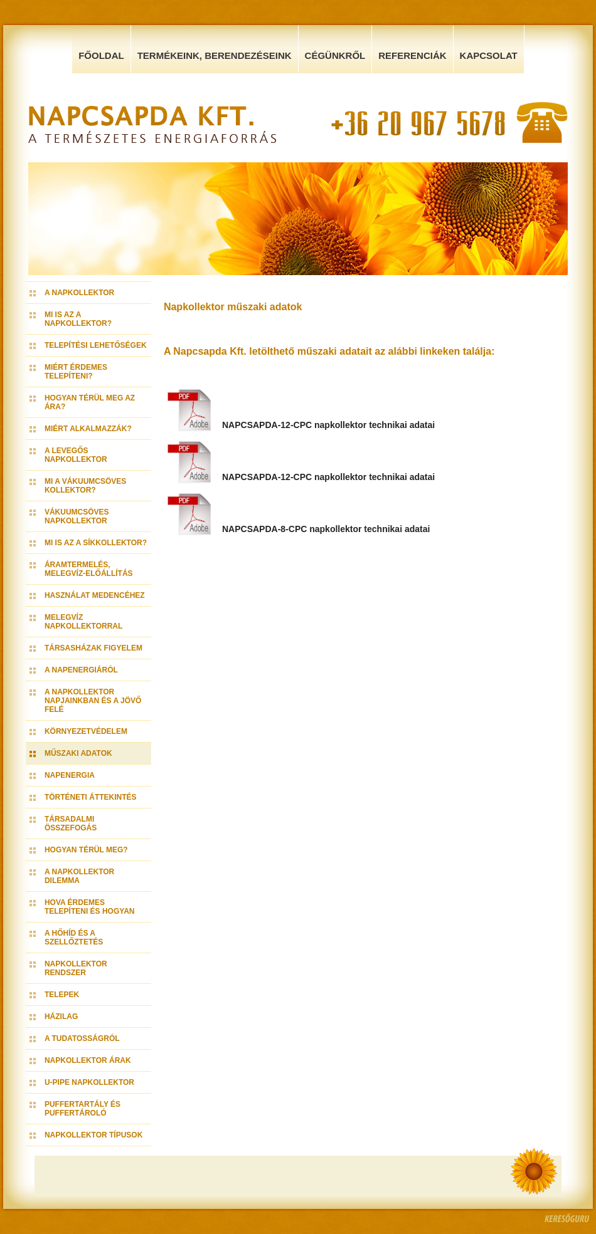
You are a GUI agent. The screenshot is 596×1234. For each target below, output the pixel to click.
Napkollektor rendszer (76, 968)
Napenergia (70, 775)
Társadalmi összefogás (71, 823)
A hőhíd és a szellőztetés (74, 937)
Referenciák (412, 55)
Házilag (61, 1016)
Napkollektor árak (88, 1060)
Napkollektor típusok (93, 1135)
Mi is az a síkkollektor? (96, 542)
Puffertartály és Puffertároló (82, 1108)
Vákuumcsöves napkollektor (77, 516)
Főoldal (101, 55)
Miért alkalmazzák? (88, 428)
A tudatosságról (82, 1038)
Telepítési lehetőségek (96, 345)
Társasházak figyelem (93, 648)
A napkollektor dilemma (79, 876)
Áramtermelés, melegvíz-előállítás (89, 569)
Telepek (62, 994)
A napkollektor (79, 292)
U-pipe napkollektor (89, 1082)
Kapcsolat (489, 55)
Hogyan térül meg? (86, 849)
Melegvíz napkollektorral (83, 621)
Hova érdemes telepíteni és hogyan (90, 907)
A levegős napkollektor (76, 455)
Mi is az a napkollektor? (78, 319)
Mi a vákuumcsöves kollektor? (85, 485)
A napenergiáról (81, 670)
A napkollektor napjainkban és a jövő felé (93, 701)
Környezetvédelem (86, 731)
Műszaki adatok (78, 753)
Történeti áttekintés (91, 797)
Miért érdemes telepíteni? (76, 371)
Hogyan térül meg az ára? (90, 402)
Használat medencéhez (95, 595)
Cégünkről (335, 55)
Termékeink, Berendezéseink (214, 55)
